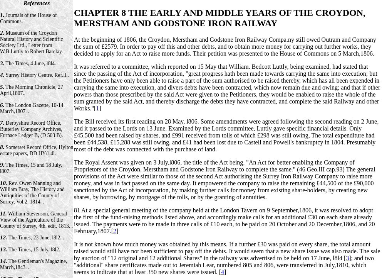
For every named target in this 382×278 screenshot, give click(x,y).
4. (2, 75)
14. (3, 261)
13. (3, 249)
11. (3, 213)
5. (2, 87)
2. (2, 33)
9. (2, 165)
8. (2, 147)
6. (2, 105)
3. (2, 63)
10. (3, 183)
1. (2, 15)
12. (3, 237)
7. (2, 123)
